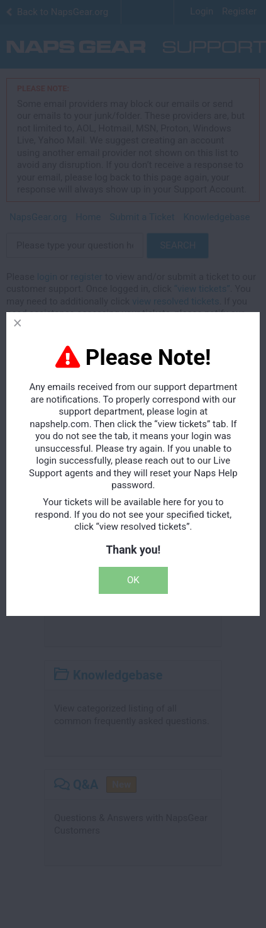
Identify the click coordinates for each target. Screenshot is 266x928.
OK (133, 580)
